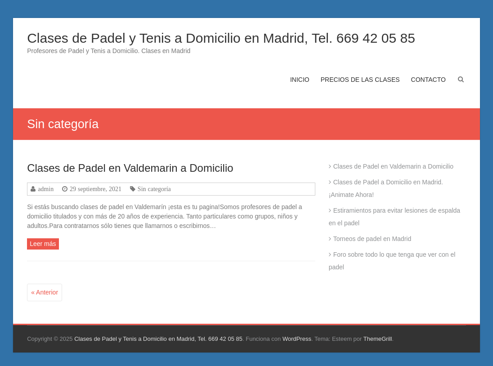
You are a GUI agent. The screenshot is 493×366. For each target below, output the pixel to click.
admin (46, 189)
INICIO (299, 79)
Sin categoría (154, 189)
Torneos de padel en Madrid (372, 238)
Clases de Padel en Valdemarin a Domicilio (130, 168)
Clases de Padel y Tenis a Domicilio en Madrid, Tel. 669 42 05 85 (221, 38)
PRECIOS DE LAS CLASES (360, 79)
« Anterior (44, 292)
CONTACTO (428, 79)
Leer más (43, 243)
